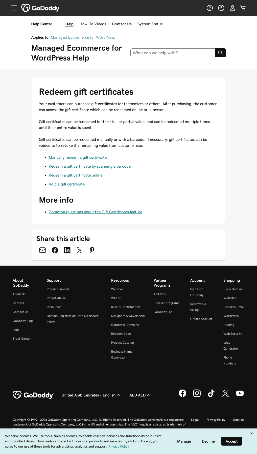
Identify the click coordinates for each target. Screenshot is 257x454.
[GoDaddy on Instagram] (196, 396)
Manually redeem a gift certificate (78, 157)
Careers (18, 302)
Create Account (201, 318)
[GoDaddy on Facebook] (182, 396)
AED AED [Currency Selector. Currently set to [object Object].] (140, 395)
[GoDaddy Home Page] (33, 395)
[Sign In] (232, 8)
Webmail (117, 289)
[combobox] (173, 53)
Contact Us (122, 24)
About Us (19, 294)
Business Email (233, 306)
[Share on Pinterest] (92, 250)
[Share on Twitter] (79, 250)
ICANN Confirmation (125, 306)
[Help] (209, 8)
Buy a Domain (233, 289)
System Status (150, 24)
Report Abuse (56, 298)
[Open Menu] (12, 8)
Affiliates (160, 294)
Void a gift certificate (67, 184)
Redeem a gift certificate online (75, 175)
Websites (229, 298)
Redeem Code (121, 333)
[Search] (220, 52)
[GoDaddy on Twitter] (225, 396)
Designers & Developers (128, 315)
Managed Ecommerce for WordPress (83, 37)
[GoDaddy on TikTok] (211, 396)
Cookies (238, 419)
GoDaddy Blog (23, 320)
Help (69, 24)
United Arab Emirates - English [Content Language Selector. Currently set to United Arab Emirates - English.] (91, 395)
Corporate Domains (125, 324)
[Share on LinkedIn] (67, 250)
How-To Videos (92, 24)
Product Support (58, 289)
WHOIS (116, 298)
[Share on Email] (42, 250)
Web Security (232, 333)
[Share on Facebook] (55, 250)
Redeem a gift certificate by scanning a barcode (90, 166)
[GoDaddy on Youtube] (239, 396)
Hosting (228, 324)
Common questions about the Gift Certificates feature (95, 212)
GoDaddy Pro (163, 311)
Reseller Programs (166, 302)
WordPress (231, 315)
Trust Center (22, 338)
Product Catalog (122, 342)
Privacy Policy (216, 419)
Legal (16, 329)
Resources (54, 306)
